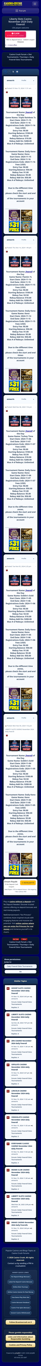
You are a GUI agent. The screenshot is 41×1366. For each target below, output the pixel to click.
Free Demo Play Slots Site (20, 1297)
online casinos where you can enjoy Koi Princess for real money (19, 926)
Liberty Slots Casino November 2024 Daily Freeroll (20, 21)
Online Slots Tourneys (20, 1287)
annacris (14, 999)
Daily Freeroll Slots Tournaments (21, 1003)
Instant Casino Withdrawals (20, 1313)
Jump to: (8, 962)
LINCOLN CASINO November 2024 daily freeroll (20, 1093)
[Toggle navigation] (35, 4)
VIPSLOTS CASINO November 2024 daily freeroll (20, 1067)
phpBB (17, 1353)
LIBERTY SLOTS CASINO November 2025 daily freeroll (21, 1198)
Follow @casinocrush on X (20, 1322)
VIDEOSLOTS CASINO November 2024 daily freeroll (20, 1120)
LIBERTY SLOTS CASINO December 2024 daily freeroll (21, 1017)
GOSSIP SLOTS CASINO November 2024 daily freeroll (21, 991)
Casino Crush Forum (17, 54)
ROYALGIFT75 (28, 882)
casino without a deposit (20, 901)
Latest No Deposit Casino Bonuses (20, 1282)
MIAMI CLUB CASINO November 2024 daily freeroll (20, 1172)
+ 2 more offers (11, 45)
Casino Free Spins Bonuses (20, 1308)
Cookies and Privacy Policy (20, 1345)
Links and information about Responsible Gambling (20, 1338)
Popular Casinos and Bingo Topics (19, 1250)
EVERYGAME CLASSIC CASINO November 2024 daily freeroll (21, 1146)
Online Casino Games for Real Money (20, 1292)
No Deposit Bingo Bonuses (20, 1277)
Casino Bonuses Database (21, 1302)
